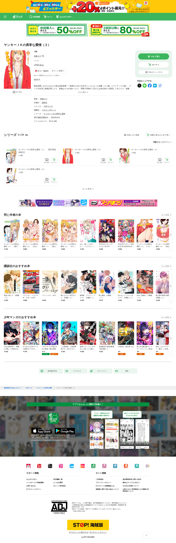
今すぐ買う (155, 56)
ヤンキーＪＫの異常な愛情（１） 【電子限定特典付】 (37, 151)
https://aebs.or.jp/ (79, 511)
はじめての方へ (31, 479)
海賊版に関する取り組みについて (107, 489)
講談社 (44, 103)
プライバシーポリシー (103, 482)
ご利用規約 (99, 479)
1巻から (156, 142)
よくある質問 (58, 482)
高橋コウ (37, 56)
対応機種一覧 (58, 479)
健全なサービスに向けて (131, 482)
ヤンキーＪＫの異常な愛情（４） (31, 169)
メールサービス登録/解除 (35, 482)
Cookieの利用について (131, 486)
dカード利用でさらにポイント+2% (46, 75)
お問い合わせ (31, 486)
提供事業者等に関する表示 (132, 479)
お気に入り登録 (133, 135)
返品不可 (37, 79)
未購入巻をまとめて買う (160, 135)
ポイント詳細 (57, 71)
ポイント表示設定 (59, 486)
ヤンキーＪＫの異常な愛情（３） (144, 150)
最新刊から (167, 142)
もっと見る (165, 215)
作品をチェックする (155, 72)
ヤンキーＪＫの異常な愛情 (54, 114)
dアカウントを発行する (78, 532)
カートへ (155, 65)
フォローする (43, 56)
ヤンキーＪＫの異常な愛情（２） (88, 150)
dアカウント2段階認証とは (105, 486)
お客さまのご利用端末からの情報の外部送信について (136, 490)
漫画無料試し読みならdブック (12, 388)
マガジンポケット (49, 110)
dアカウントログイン (33, 489)
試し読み (19, 92)
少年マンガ (48, 106)
